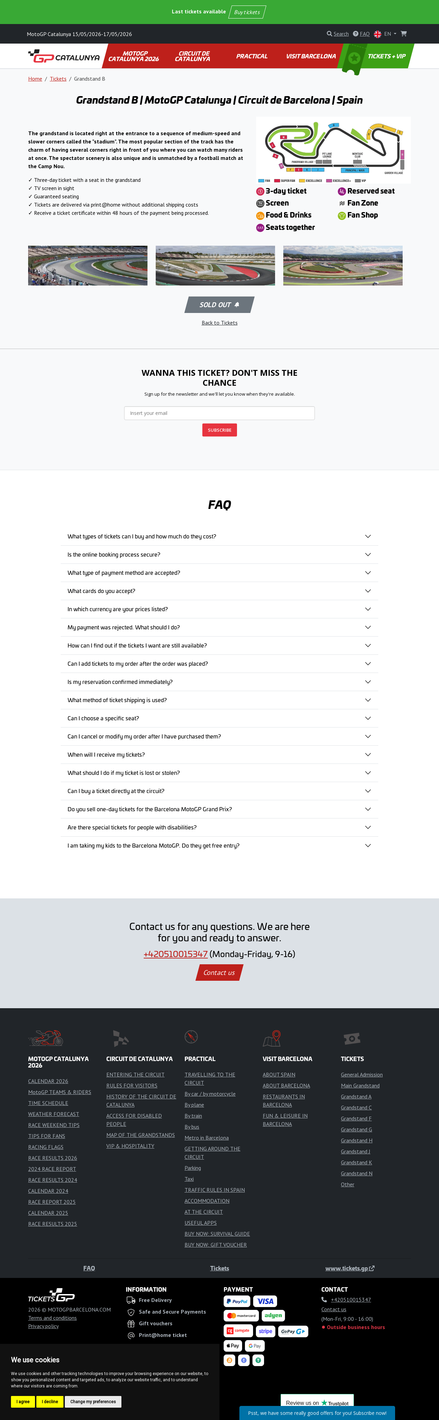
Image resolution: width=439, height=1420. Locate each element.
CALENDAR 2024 (48, 1190)
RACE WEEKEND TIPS (54, 1124)
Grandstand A (356, 1096)
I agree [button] (22, 1401)
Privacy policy (43, 1326)
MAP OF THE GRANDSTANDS (140, 1134)
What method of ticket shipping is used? (117, 699)
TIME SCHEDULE (48, 1102)
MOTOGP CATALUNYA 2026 (134, 56)
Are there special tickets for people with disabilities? (132, 827)
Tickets (58, 78)
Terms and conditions (52, 1317)
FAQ (89, 1268)
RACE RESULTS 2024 (52, 1179)
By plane (194, 1104)
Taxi (189, 1178)
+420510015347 (176, 953)
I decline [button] (50, 1401)
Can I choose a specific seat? (103, 718)
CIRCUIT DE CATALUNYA (193, 56)
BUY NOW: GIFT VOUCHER (216, 1244)
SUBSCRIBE (220, 430)
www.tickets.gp (350, 1268)
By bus (192, 1126)
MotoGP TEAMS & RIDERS (59, 1092)
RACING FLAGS (45, 1146)
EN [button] (383, 34)
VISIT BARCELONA (311, 56)
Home (35, 78)
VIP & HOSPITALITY (130, 1145)
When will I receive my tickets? (106, 754)
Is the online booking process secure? (114, 554)
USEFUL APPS (201, 1222)
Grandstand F (356, 1118)
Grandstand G (356, 1129)
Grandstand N (356, 1173)
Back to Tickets (220, 322)
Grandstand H (356, 1140)
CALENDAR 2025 (48, 1212)
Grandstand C (356, 1107)
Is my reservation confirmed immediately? (120, 681)
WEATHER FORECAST (53, 1113)
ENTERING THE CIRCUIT (135, 1074)
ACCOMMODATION (207, 1200)
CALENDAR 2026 (48, 1081)
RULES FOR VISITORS (131, 1085)
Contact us (219, 972)
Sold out (219, 304)
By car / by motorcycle (210, 1093)
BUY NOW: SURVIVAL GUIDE (217, 1233)
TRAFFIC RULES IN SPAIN (215, 1189)
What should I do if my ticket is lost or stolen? (124, 772)
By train (193, 1115)
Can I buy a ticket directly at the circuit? (116, 790)
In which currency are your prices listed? (118, 609)
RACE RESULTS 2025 (52, 1223)
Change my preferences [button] (93, 1401)
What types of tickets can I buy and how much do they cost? (142, 536)
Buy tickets (247, 12)
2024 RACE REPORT (52, 1168)
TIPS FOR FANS (46, 1135)
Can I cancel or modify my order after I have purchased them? (144, 736)
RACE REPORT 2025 (52, 1201)
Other (347, 1184)
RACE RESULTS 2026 (52, 1157)
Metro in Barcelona (207, 1137)
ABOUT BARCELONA (286, 1085)
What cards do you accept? (101, 590)
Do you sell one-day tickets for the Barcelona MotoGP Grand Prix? (150, 809)
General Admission (362, 1074)
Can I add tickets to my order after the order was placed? (138, 663)
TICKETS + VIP (374, 56)
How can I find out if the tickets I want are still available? (137, 645)
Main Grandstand (360, 1085)
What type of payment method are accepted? (124, 572)
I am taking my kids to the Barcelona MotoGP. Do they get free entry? (153, 845)
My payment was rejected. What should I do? (124, 627)
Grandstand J (355, 1151)
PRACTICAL (252, 56)
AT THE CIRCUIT (204, 1211)
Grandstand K (356, 1162)
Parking (193, 1167)
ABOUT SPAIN (279, 1074)
